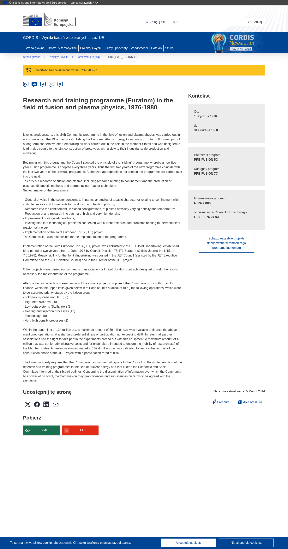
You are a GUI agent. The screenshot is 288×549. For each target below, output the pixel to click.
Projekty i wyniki (91, 48)
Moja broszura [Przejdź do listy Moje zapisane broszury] (250, 402)
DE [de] (25, 83)
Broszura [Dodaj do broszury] (221, 401)
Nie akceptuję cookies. (246, 542)
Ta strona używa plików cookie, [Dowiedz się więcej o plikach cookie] (31, 542)
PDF (83, 430)
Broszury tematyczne (62, 48)
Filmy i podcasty (116, 48)
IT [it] (60, 83)
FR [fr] (51, 83)
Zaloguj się (155, 22)
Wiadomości (139, 48)
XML (44, 430)
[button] (176, 22)
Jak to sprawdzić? (84, 2)
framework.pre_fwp (88, 56)
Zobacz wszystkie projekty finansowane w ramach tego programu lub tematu (226, 243)
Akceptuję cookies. (188, 542)
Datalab (156, 48)
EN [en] (34, 83)
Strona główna (35, 48)
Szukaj (169, 48)
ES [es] (43, 83)
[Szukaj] (255, 22)
